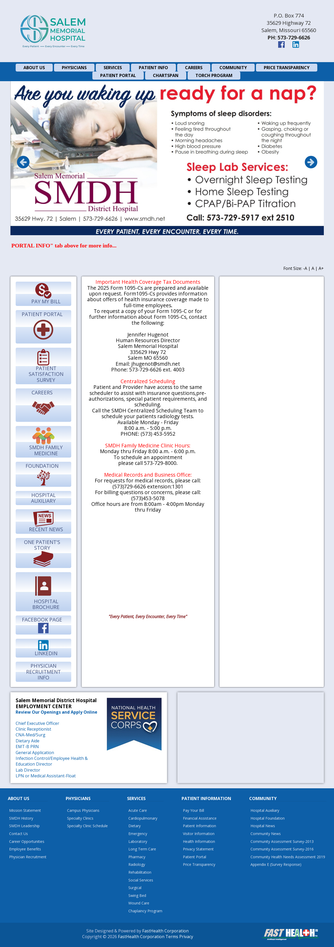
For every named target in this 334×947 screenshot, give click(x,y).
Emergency (137, 833)
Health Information (199, 841)
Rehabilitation (139, 872)
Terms (171, 936)
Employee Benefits (25, 849)
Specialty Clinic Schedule (87, 825)
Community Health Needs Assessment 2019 (287, 856)
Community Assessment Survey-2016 (282, 849)
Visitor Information (198, 833)
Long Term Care (142, 849)
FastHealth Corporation (165, 931)
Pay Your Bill (193, 810)
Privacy (186, 936)
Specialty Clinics (80, 818)
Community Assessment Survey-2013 (282, 841)
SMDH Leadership (24, 825)
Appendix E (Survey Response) (275, 864)
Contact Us (18, 833)
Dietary (134, 825)
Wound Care (138, 903)
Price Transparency (199, 864)
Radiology (136, 864)
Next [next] (311, 162)
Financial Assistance (200, 818)
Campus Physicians (83, 810)
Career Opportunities (26, 841)
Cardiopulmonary (142, 818)
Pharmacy (136, 856)
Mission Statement (25, 810)
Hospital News (262, 825)
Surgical (134, 887)
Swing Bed (137, 895)
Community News (265, 833)
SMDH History (21, 818)
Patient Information (199, 825)
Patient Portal (194, 856)
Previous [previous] (23, 162)
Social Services (140, 880)
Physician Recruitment (27, 856)
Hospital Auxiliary (43, 498)
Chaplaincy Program (145, 910)
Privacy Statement (198, 849)
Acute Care (137, 810)
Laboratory (137, 841)
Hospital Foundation (267, 818)
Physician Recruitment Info (43, 671)
